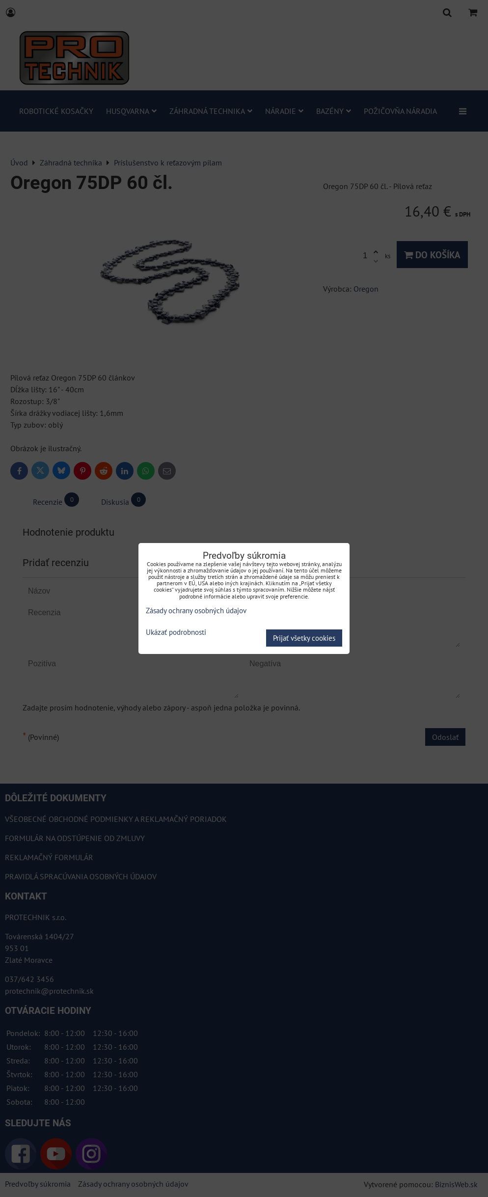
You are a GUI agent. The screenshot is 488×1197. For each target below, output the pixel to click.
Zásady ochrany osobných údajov (196, 610)
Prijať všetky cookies (304, 638)
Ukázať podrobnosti (176, 632)
